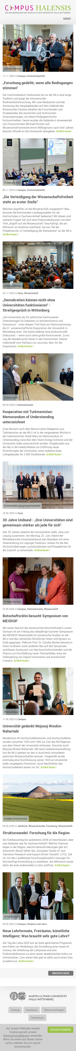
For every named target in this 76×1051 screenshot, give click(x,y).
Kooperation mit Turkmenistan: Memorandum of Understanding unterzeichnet (28, 416)
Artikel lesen (63, 131)
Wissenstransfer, (37, 826)
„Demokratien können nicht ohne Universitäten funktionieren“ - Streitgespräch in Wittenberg (29, 305)
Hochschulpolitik (36, 76)
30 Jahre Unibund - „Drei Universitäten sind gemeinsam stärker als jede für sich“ (38, 522)
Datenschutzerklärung (16, 1035)
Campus (21, 719)
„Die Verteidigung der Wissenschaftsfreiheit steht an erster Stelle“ (38, 199)
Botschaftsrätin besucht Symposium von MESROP (35, 618)
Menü (67, 18)
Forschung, (52, 826)
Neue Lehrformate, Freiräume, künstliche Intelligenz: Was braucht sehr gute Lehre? (36, 933)
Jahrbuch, (22, 826)
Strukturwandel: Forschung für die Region (36, 832)
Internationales (25, 404)
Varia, (20, 293)
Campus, (22, 76)
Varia (20, 513)
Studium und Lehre (37, 924)
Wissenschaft (31, 293)
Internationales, (35, 609)
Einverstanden (60, 1029)
